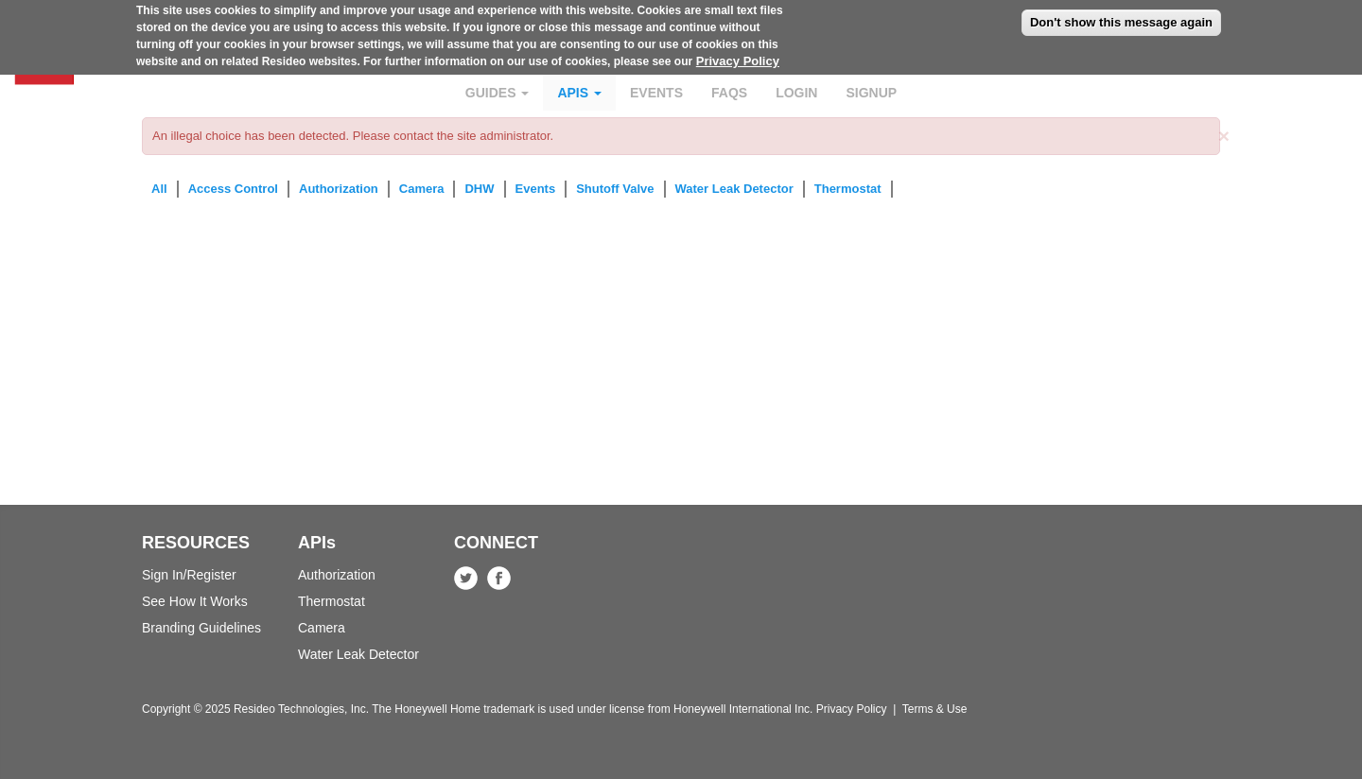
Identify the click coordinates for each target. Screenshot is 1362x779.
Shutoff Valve (615, 189)
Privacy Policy (737, 56)
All (159, 189)
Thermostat (848, 189)
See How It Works (195, 601)
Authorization (338, 189)
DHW (479, 189)
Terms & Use (935, 709)
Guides (497, 92)
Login (796, 92)
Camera (422, 189)
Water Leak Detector (734, 189)
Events (656, 92)
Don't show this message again (1121, 17)
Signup (871, 92)
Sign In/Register (189, 574)
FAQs (729, 92)
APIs (579, 92)
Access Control (233, 189)
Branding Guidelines (201, 627)
